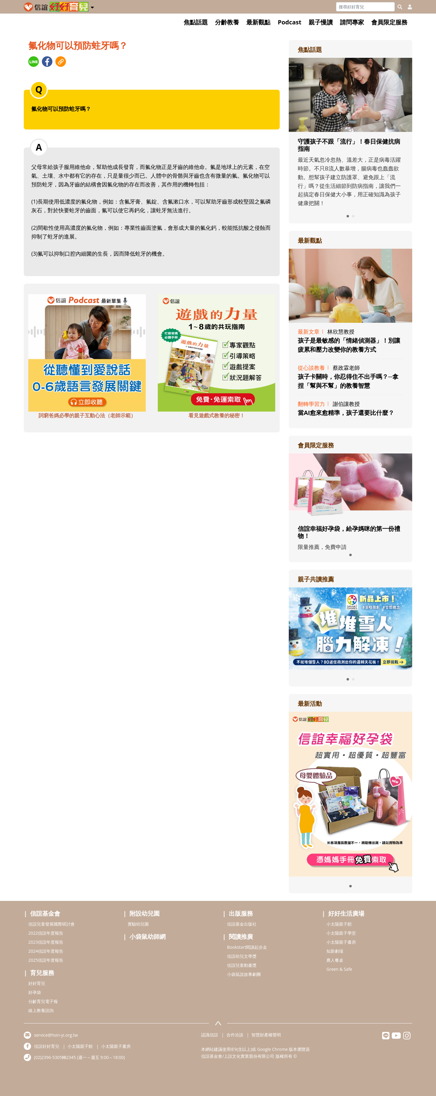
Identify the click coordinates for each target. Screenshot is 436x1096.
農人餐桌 (334, 960)
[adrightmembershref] (350, 485)
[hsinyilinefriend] (386, 1037)
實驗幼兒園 (138, 924)
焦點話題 (196, 22)
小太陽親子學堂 (341, 933)
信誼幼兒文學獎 (242, 956)
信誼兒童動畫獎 (242, 965)
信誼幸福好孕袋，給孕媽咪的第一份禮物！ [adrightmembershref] (349, 532)
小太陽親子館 (339, 924)
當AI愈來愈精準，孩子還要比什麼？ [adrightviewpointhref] (346, 413)
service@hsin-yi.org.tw (56, 1035)
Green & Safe (339, 969)
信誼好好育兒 (46, 1046)
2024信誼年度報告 (45, 951)
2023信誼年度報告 (45, 942)
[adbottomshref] (87, 352)
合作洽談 (234, 1035)
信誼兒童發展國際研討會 (51, 924)
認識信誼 (209, 1035)
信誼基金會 (45, 913)
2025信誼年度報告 (45, 960)
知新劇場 (334, 951)
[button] (92, 6)
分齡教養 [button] (227, 22)
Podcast (289, 22)
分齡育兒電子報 (43, 1001)
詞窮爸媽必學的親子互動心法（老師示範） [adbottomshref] (87, 415)
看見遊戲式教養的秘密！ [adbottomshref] (216, 415)
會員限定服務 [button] (389, 22)
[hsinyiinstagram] (407, 1037)
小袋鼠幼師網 (147, 937)
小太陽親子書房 (341, 942)
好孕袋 (34, 992)
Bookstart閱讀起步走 (247, 947)
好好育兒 (36, 983)
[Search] (365, 6)
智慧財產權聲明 (266, 1035)
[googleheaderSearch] (400, 7)
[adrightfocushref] (350, 149)
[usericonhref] (407, 7)
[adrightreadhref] (350, 627)
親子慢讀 (321, 22)
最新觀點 (258, 22)
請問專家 (352, 22)
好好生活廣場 (346, 913)
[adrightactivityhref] (350, 793)
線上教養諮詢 (41, 1010)
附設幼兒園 (144, 913)
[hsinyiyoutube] (396, 1037)
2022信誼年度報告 (45, 933)
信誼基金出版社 (242, 924)
